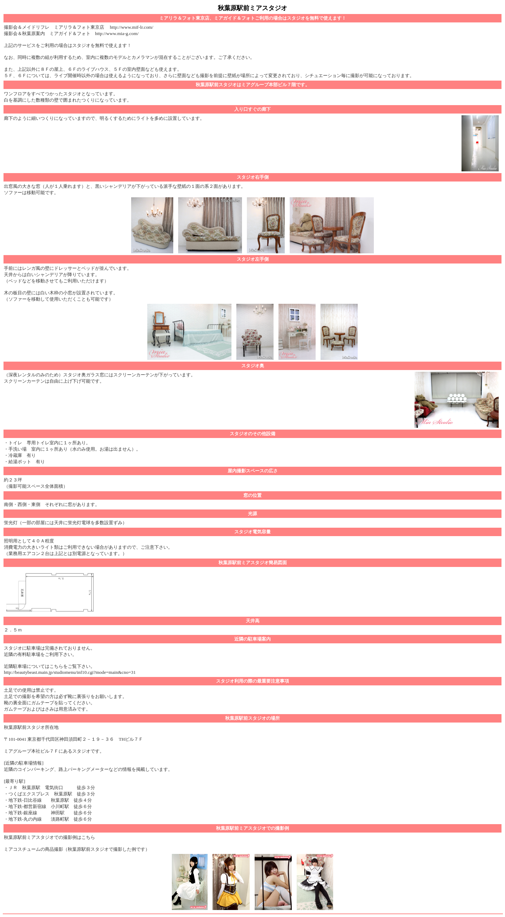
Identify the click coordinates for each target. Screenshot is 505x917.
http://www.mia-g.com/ (117, 33)
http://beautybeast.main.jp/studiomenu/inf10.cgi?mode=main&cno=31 (70, 672)
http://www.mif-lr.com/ (131, 27)
